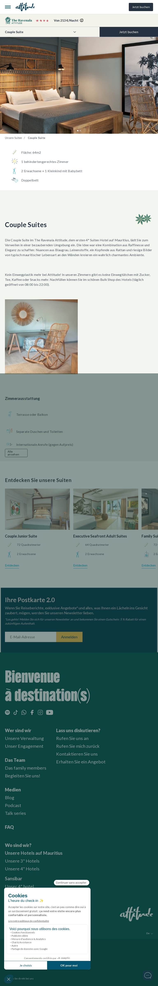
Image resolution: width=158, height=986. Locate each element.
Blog (9, 797)
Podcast (13, 805)
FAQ (9, 827)
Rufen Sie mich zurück (78, 746)
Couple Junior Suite (21, 536)
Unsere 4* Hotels (22, 868)
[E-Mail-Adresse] (30, 637)
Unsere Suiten (13, 137)
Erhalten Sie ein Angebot (81, 761)
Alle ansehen (13, 453)
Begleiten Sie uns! (22, 775)
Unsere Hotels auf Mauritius (34, 853)
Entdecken (12, 565)
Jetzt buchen (141, 7)
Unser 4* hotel (19, 886)
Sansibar (13, 878)
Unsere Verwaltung (24, 738)
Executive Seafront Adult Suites (100, 536)
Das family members (25, 768)
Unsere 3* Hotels (22, 861)
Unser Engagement (24, 746)
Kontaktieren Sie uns (77, 754)
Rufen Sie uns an (72, 738)
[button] (77, 130)
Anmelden (69, 637)
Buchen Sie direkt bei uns (19, 978)
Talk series (15, 813)
